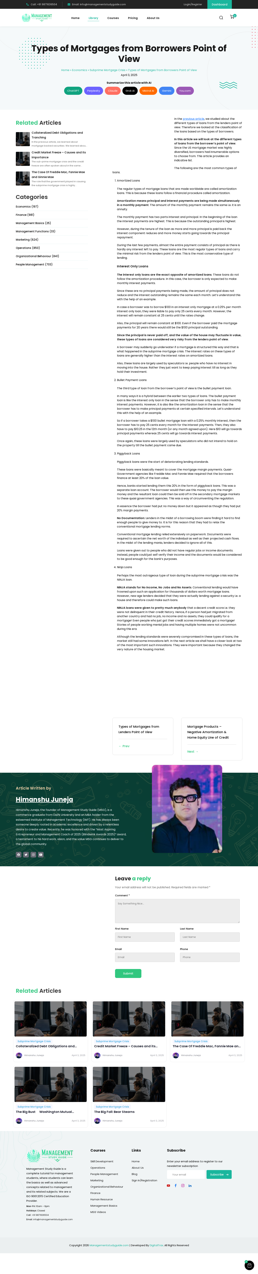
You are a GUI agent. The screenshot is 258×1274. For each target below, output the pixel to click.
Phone (184, 949)
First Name (122, 928)
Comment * (122, 895)
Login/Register (193, 4)
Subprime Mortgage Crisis (107, 70)
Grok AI (130, 91)
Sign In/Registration (144, 1180)
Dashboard (219, 4)
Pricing (133, 18)
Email (118, 949)
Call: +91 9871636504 (41, 4)
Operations (97, 1168)
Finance (95, 1193)
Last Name (187, 928)
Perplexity (93, 91)
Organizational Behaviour (106, 1187)
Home (75, 18)
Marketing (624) (27, 240)
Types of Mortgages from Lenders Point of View (143, 736)
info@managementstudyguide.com (53, 1219)
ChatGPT (73, 91)
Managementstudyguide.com (109, 1245)
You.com (185, 91)
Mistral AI (148, 91)
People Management (104, 1174)
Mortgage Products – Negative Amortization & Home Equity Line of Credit (211, 739)
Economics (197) (27, 206)
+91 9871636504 (40, 1214)
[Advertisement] (141, 141)
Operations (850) (28, 248)
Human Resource (101, 1199)
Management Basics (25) (33, 223)
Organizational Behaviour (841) (37, 256)
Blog (134, 1174)
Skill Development (101, 1161)
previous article (193, 119)
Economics (79, 70)
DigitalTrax (156, 1245)
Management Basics (103, 1206)
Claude (112, 91)
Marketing (96, 1180)
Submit (128, 973)
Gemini (166, 91)
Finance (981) (25, 215)
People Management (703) (34, 264)
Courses (113, 18)
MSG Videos (98, 1212)
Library (93, 18)
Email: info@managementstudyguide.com (97, 4)
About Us (153, 18)
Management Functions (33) (35, 231)
